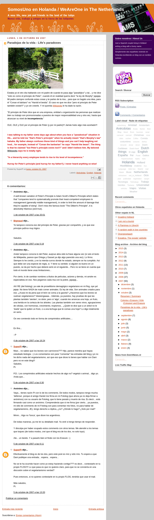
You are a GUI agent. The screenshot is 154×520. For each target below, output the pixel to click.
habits (137, 159)
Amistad (132, 125)
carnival (128, 135)
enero (124, 348)
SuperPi (18, 346)
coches (128, 138)
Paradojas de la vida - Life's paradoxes (34, 42)
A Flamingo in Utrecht (128, 225)
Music (129, 172)
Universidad (143, 185)
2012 (121, 261)
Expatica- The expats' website (132, 238)
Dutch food (134, 148)
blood (126, 132)
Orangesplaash (125, 234)
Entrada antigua (96, 509)
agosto (124, 319)
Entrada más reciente (12, 509)
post (119, 179)
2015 (121, 248)
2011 (121, 265)
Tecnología (123, 182)
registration (137, 179)
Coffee (135, 138)
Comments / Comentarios (132, 115)
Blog (119, 132)
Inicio (55, 509)
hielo (144, 159)
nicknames (122, 175)
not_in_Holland (135, 175)
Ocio (146, 175)
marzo (124, 340)
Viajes (132, 188)
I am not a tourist (126, 221)
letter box (131, 169)
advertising (121, 125)
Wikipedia (57, 106)
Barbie (142, 129)
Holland (141, 162)
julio (123, 323)
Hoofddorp (126, 165)
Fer (132, 155)
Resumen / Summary (131, 296)
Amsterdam (144, 125)
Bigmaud (18, 221)
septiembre (126, 315)
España (123, 155)
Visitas (142, 188)
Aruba (135, 129)
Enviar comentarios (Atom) (28, 515)
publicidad (127, 179)
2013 (121, 256)
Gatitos (146, 155)
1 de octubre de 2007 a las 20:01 (29, 215)
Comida (143, 138)
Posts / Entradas (128, 106)
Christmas (139, 135)
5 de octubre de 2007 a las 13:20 (29, 492)
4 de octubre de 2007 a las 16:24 (29, 340)
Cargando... (120, 201)
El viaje (132, 152)
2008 (121, 277)
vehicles (124, 188)
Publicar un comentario (17, 498)
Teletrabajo (134, 182)
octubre (125, 292)
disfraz (144, 142)
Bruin (132, 132)
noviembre (126, 288)
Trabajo (145, 181)
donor (138, 145)
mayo (124, 332)
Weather (133, 191)
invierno (138, 166)
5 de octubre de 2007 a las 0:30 (29, 382)
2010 (121, 269)
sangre (146, 179)
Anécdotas (81, 173)
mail (146, 169)
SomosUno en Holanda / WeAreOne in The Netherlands (66, 9)
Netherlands (141, 171)
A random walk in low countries (132, 230)
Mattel (121, 172)
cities (121, 138)
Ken (145, 166)
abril (123, 335)
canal (147, 132)
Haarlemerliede (127, 159)
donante (123, 145)
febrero (125, 344)
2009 (121, 273)
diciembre (126, 284)
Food (138, 155)
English (90, 173)
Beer (149, 129)
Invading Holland (126, 217)
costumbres (125, 141)
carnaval (120, 135)
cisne (148, 135)
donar (131, 145)
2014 (121, 252)
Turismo (130, 185)
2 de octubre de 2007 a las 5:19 (29, 244)
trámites (121, 185)
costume (136, 142)
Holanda (97, 173)
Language (122, 169)
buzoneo (139, 132)
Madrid (140, 169)
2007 (121, 281)
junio (123, 327)
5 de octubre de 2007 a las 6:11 (29, 444)
